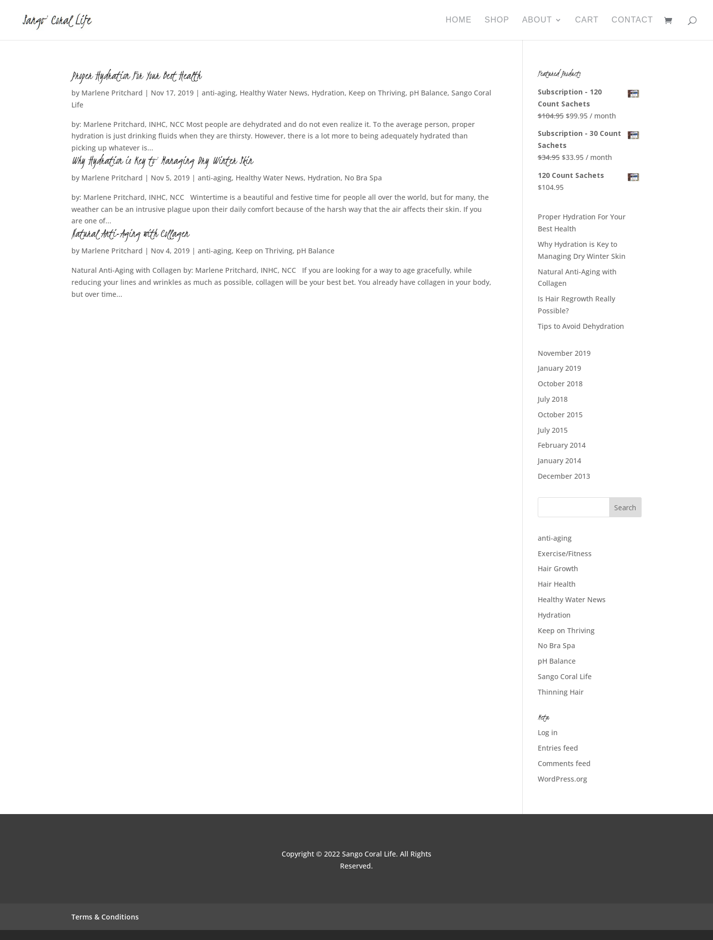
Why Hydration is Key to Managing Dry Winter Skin (162, 160)
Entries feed (558, 748)
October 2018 (560, 383)
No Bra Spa (363, 177)
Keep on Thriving (377, 92)
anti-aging (219, 92)
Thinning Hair (561, 692)
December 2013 (564, 476)
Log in (548, 732)
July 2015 (553, 430)
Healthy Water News (274, 92)
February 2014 (562, 445)
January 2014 (559, 460)
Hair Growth (558, 568)
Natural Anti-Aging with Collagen (130, 233)
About (537, 20)
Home (459, 20)
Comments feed (564, 763)
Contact (632, 20)
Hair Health (557, 584)
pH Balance (428, 92)
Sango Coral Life (565, 676)
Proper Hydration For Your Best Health (136, 75)
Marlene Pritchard (112, 92)
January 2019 (559, 368)
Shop (496, 20)
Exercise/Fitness (565, 553)
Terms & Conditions (105, 917)
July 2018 (553, 399)
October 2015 (560, 414)
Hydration (328, 92)
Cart (587, 20)
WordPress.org (562, 779)
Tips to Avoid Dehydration (581, 326)
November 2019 (564, 353)
